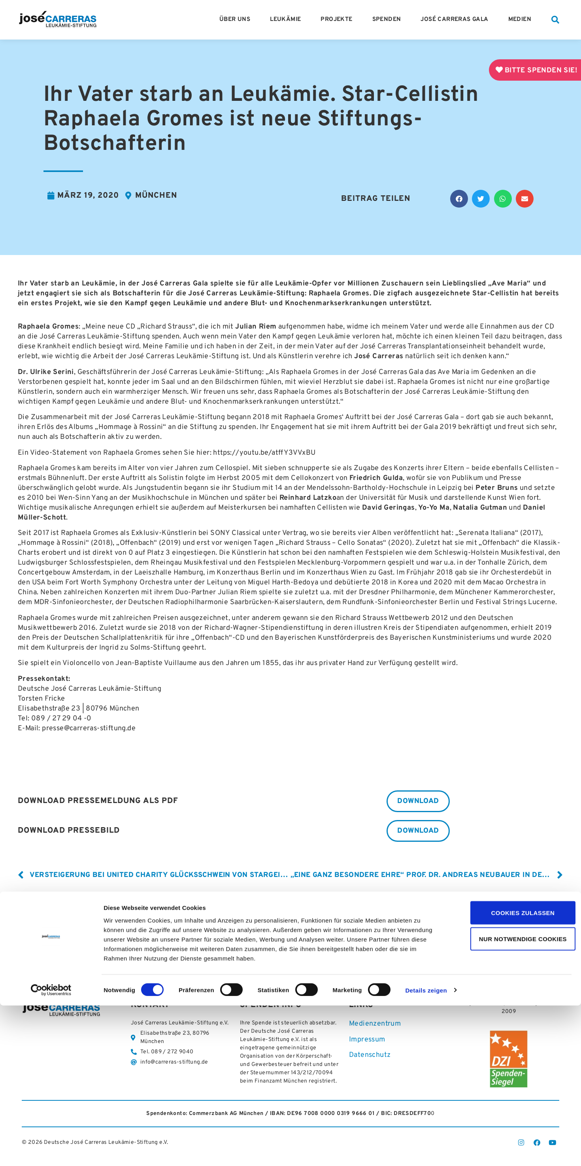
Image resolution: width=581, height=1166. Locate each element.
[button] (555, 20)
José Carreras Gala (456, 20)
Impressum (367, 1041)
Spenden (388, 20)
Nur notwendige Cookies (515, 1099)
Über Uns (236, 20)
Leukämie (287, 20)
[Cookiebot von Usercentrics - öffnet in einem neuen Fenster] (51, 1151)
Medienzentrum (375, 1025)
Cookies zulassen (515, 1073)
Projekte (338, 20)
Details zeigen (426, 1150)
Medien (521, 20)
